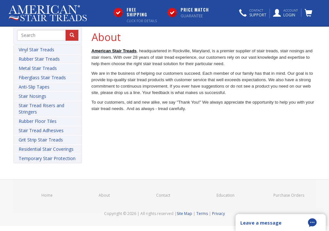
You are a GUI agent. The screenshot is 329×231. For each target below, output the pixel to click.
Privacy (218, 213)
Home (47, 195)
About (104, 195)
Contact (163, 195)
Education (226, 195)
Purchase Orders (288, 195)
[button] (252, 13)
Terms (202, 213)
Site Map (184, 213)
